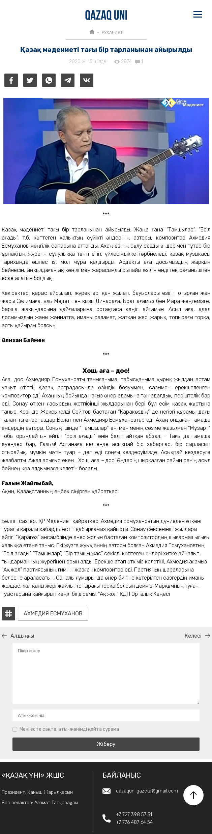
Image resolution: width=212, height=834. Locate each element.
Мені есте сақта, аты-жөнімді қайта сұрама (69, 729)
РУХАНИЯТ (112, 32)
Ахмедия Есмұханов (53, 614)
